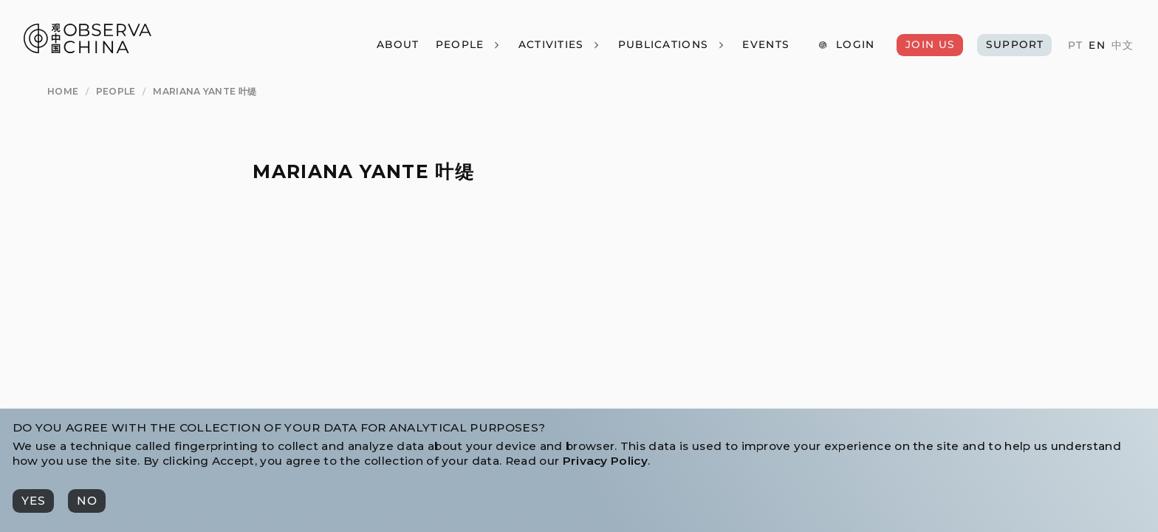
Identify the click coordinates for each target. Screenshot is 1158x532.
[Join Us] (929, 45)
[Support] (1014, 45)
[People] (467, 45)
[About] (397, 45)
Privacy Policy (605, 461)
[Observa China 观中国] (87, 49)
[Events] (765, 45)
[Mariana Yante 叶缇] (204, 91)
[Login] (846, 45)
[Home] (62, 91)
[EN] (1096, 46)
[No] (87, 501)
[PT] (1075, 46)
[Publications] (671, 45)
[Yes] (33, 501)
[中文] (1122, 46)
